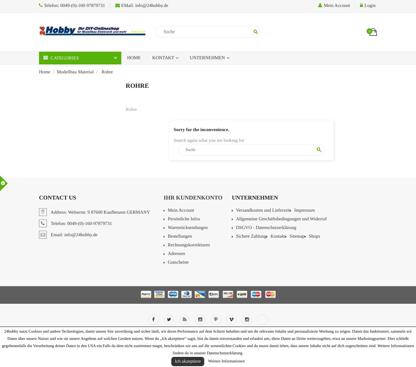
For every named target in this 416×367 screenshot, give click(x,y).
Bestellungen (180, 236)
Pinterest (216, 319)
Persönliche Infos (184, 219)
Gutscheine (178, 262)
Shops (314, 236)
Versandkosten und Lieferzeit (263, 210)
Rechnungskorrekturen (189, 245)
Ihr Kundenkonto (193, 198)
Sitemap (296, 236)
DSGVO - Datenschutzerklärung (266, 228)
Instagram (247, 319)
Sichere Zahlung (251, 236)
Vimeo (231, 319)
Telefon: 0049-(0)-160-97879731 (72, 5)
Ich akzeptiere (188, 361)
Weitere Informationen (226, 361)
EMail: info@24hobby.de (141, 5)
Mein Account (181, 210)
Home (134, 57)
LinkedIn (262, 319)
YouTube (200, 319)
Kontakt (163, 57)
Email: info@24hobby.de (68, 234)
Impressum (304, 210)
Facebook (153, 319)
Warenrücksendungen (188, 228)
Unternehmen (208, 57)
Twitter (169, 319)
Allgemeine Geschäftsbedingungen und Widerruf (281, 219)
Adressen (176, 254)
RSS (184, 319)
